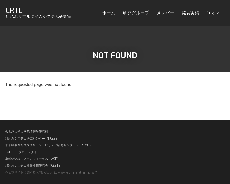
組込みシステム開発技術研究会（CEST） (33, 166)
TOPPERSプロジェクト (21, 152)
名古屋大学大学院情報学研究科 (26, 132)
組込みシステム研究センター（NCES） (32, 138)
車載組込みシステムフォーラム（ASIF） (33, 159)
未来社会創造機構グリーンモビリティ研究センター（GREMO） (49, 145)
